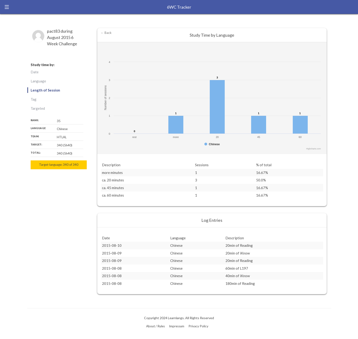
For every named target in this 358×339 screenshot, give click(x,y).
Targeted (38, 108)
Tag (33, 99)
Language (38, 81)
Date (35, 72)
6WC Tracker (179, 7)
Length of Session (45, 90)
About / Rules (155, 326)
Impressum (176, 326)
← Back (106, 33)
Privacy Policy (198, 326)
